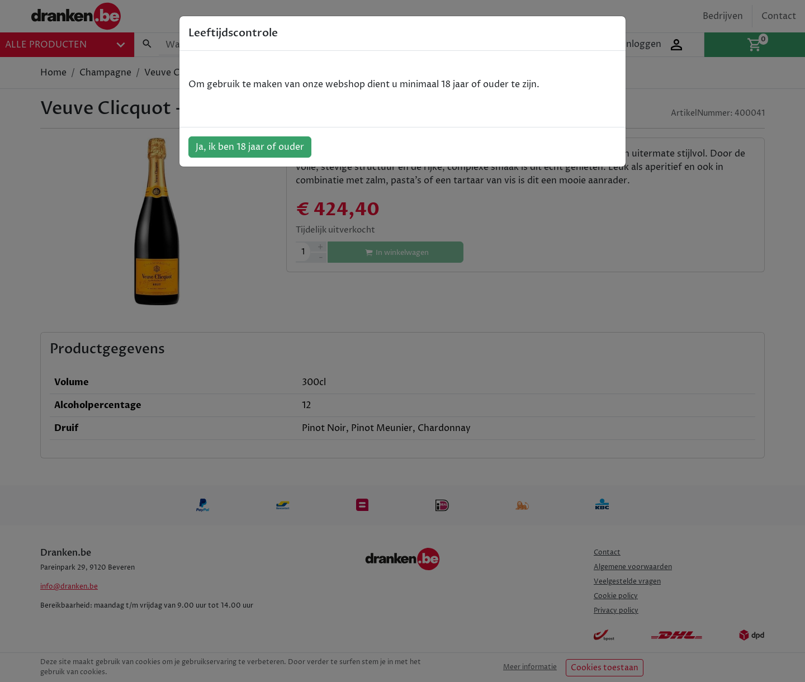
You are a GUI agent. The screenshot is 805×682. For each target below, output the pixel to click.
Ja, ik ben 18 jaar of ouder (250, 147)
